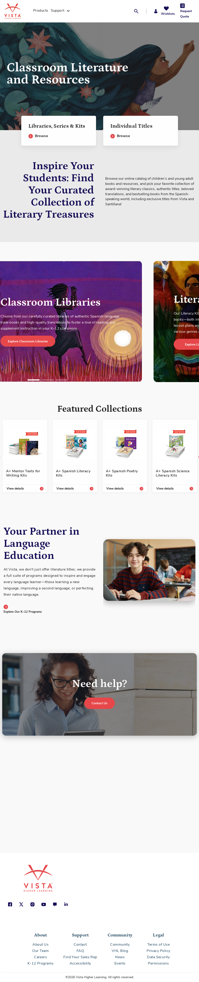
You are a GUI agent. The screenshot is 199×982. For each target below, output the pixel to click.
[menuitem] (40, 11)
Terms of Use (158, 944)
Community (120, 944)
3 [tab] (62, 380)
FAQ (80, 950)
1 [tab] (33, 380)
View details (15, 488)
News (120, 957)
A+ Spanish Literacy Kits (73, 473)
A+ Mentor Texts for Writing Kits (23, 473)
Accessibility (80, 963)
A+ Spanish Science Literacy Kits (173, 473)
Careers (40, 957)
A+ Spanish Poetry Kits (122, 473)
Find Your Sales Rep (80, 957)
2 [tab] (47, 380)
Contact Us (99, 703)
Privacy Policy (158, 950)
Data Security (158, 957)
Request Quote (186, 14)
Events (120, 963)
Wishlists (168, 14)
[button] (137, 11)
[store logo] (17, 11)
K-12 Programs (41, 963)
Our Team (40, 950)
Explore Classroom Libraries (28, 341)
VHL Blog (120, 950)
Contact (80, 944)
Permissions (158, 963)
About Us (40, 944)
